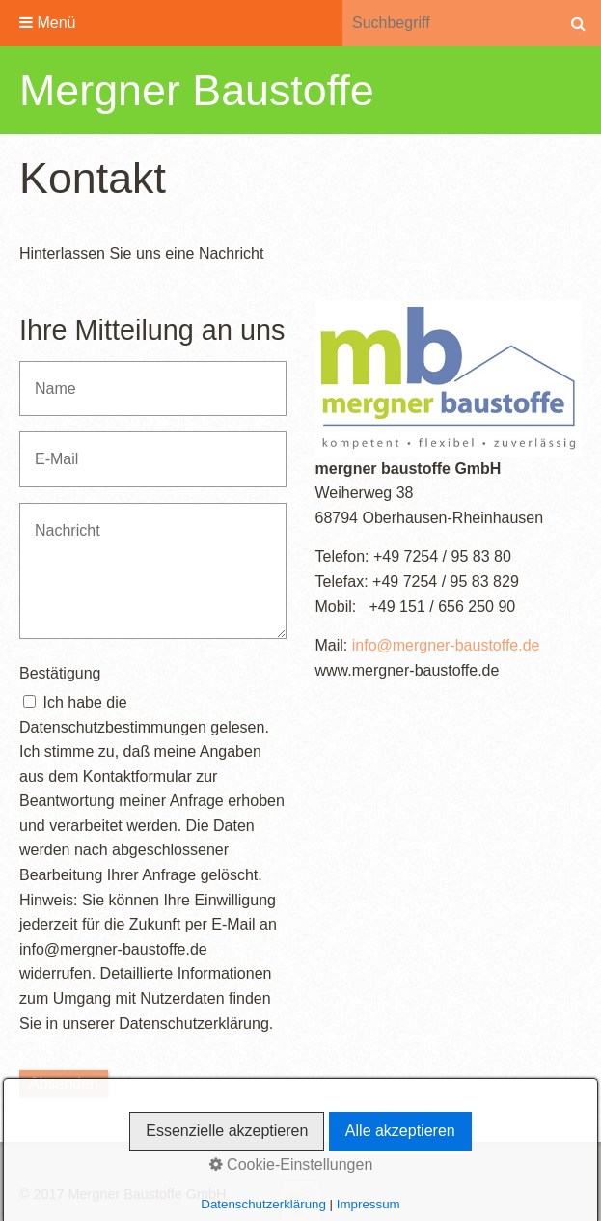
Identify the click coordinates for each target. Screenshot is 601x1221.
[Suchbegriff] (448, 23)
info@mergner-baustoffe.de (446, 645)
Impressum (191, 1169)
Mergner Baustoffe (196, 90)
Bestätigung (60, 673)
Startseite (53, 1169)
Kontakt (120, 1169)
